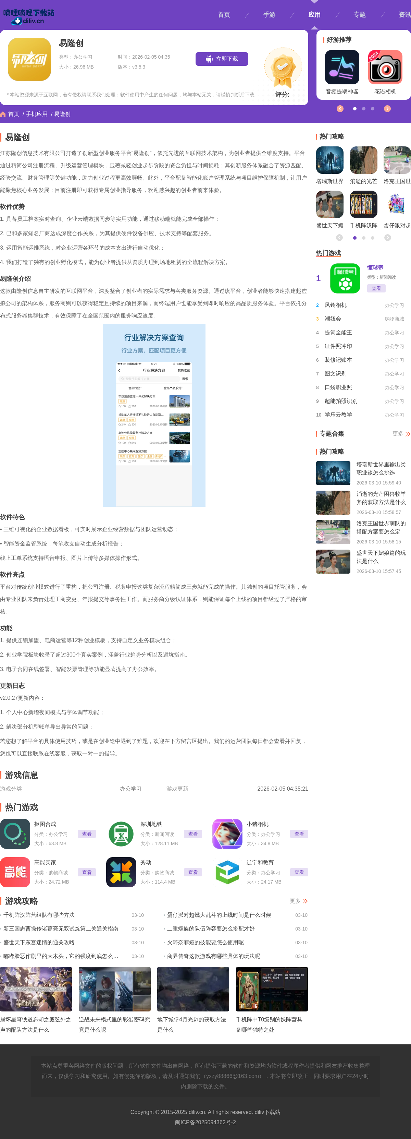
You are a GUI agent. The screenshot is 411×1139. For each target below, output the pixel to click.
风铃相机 (336, 305)
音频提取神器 (342, 72)
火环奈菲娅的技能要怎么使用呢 (205, 942)
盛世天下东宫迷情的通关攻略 (39, 942)
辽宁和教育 (260, 862)
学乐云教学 (338, 415)
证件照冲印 (338, 346)
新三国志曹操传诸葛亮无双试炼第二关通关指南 (61, 929)
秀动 (145, 862)
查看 (87, 834)
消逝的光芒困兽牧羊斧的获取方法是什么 (363, 167)
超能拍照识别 (341, 401)
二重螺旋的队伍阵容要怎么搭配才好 (211, 929)
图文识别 (336, 373)
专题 (359, 14)
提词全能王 (338, 332)
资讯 (405, 14)
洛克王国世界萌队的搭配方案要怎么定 (397, 167)
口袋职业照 (338, 387)
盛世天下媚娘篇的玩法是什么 (330, 211)
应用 (314, 14)
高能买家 (45, 862)
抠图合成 (45, 824)
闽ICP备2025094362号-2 (205, 1122)
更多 (295, 901)
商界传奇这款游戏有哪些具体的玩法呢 (213, 956)
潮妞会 (333, 319)
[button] (387, 108)
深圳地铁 (151, 824)
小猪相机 (258, 824)
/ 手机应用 (35, 114)
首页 (224, 14)
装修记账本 (338, 360)
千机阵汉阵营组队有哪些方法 (39, 915)
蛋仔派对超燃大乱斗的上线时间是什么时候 (219, 915)
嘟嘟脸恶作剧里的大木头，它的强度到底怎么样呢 (62, 956)
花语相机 (385, 72)
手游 (269, 14)
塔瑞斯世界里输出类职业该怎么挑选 (330, 167)
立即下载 (227, 59)
